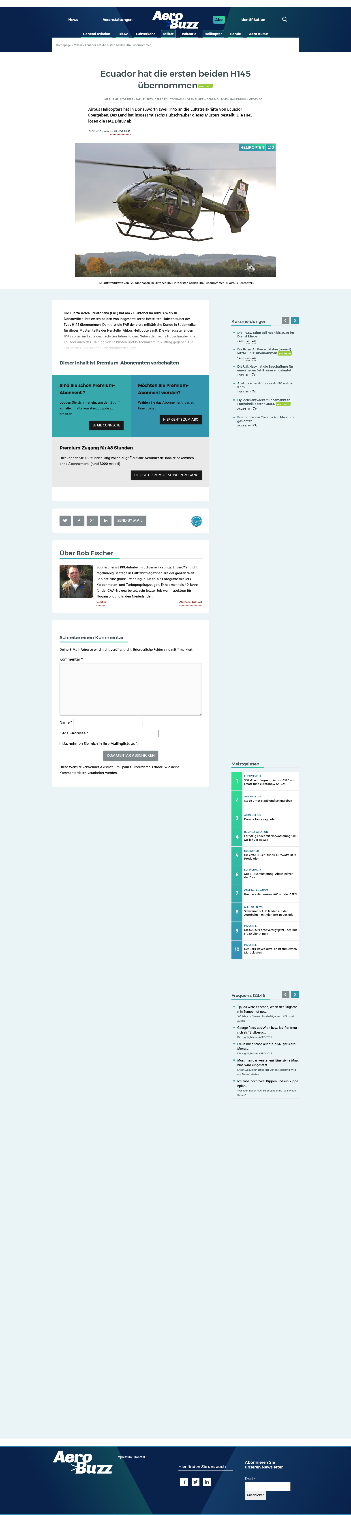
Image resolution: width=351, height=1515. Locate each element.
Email (250, 1479)
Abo (219, 20)
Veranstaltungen (118, 20)
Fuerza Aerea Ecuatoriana (163, 99)
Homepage (63, 45)
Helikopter (213, 34)
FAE (138, 99)
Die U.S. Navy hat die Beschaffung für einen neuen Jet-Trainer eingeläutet (265, 368)
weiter (101, 602)
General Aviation (96, 34)
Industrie (189, 34)
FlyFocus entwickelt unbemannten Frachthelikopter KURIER (264, 402)
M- (248, 341)
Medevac (255, 99)
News (73, 20)
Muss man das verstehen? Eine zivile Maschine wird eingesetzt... (268, 1063)
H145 (224, 99)
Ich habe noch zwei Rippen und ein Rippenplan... (267, 1084)
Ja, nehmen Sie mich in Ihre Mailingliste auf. (98, 744)
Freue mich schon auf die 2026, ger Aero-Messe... (266, 1047)
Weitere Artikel (190, 602)
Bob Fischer (120, 131)
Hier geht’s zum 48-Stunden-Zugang (166, 475)
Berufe (235, 34)
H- (249, 409)
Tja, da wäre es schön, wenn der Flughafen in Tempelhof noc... (267, 1009)
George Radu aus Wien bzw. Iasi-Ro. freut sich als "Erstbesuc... (267, 1030)
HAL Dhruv (238, 99)
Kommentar (71, 659)
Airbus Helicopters (118, 99)
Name (66, 722)
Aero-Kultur (258, 34)
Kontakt (139, 1457)
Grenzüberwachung (203, 99)
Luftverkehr (145, 34)
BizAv (123, 34)
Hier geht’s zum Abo (180, 420)
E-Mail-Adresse (74, 733)
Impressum (125, 1457)
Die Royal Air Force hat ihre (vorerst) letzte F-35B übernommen (264, 351)
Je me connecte (106, 425)
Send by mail (130, 520)
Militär (168, 34)
